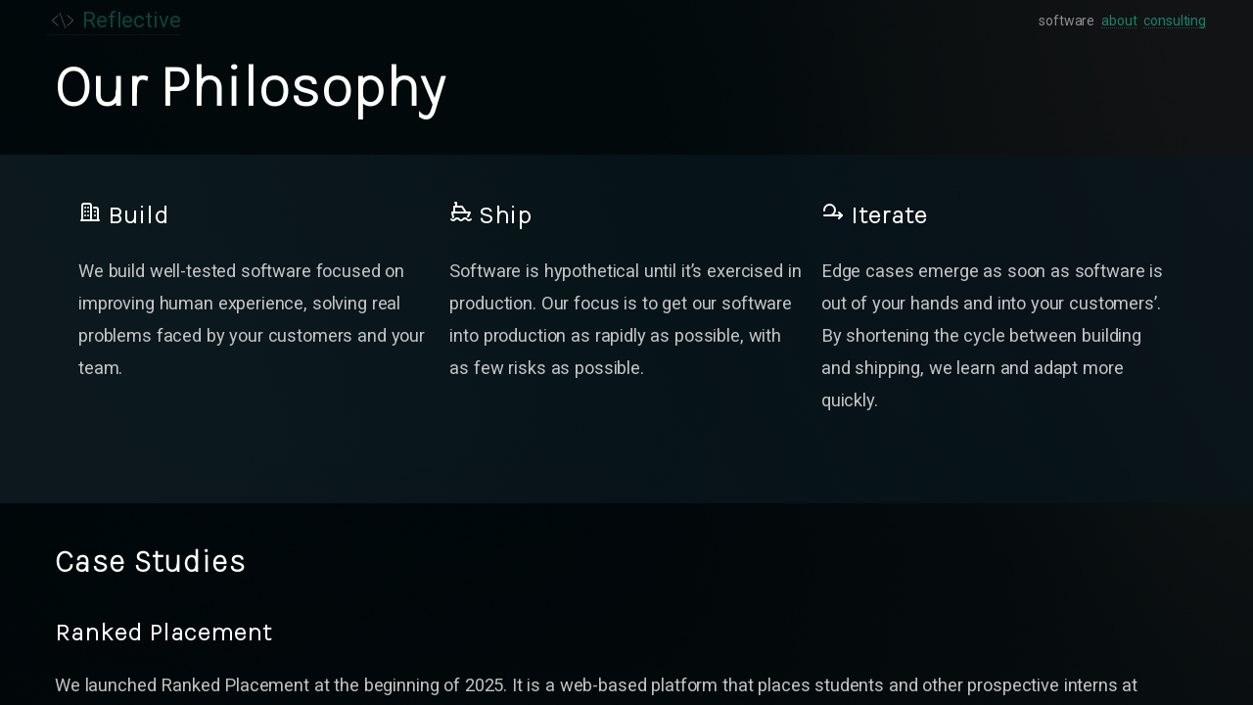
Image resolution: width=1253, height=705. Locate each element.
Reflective (114, 20)
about (1119, 21)
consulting (1174, 21)
